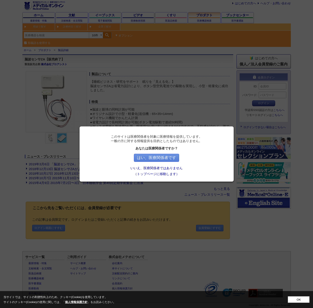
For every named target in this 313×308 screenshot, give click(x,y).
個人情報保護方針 (76, 302)
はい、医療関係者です (156, 158)
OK (299, 299)
